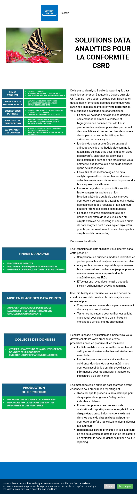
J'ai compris (125, 486)
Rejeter (109, 486)
